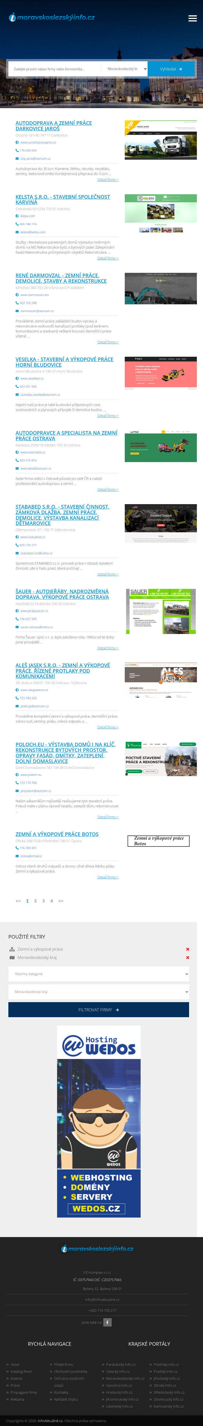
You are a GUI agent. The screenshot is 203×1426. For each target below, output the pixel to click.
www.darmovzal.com (35, 295)
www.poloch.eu (31, 774)
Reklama (17, 1399)
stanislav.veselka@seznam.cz (40, 394)
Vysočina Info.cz (119, 1385)
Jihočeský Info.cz (167, 1378)
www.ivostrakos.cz (33, 452)
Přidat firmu (63, 1364)
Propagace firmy (24, 1392)
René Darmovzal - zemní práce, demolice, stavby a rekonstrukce (61, 278)
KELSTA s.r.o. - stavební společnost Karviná (63, 199)
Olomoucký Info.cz (169, 1399)
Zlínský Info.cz (165, 1385)
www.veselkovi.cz (32, 378)
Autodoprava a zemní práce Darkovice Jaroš (54, 126)
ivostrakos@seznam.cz (36, 468)
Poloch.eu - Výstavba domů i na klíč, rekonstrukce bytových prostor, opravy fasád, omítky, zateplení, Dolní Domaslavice (66, 752)
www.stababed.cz (33, 537)
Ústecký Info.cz (118, 1371)
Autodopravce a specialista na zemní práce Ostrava (67, 435)
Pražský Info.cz (165, 1371)
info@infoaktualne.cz (102, 1299)
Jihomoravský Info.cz (122, 1399)
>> (60, 900)
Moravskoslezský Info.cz (125, 1378)
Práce (15, 1385)
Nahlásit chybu (66, 1399)
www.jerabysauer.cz (34, 611)
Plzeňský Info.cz (166, 1364)
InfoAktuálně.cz (50, 1420)
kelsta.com (28, 216)
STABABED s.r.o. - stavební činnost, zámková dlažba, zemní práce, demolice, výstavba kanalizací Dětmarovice (62, 514)
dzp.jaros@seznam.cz (35, 158)
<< (18, 900)
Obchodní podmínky (70, 1371)
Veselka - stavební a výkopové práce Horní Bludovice (64, 362)
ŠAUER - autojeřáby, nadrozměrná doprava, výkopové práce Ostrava (62, 594)
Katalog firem (21, 1371)
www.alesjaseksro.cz (34, 690)
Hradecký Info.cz (119, 1392)
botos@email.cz (31, 856)
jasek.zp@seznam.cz (35, 706)
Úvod (15, 1364)
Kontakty (61, 1392)
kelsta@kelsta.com (33, 232)
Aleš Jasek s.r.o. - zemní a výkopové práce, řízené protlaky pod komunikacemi (63, 671)
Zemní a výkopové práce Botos (57, 834)
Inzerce (16, 1378)
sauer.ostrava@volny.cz (37, 627)
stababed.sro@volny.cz (36, 553)
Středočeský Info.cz (169, 1392)
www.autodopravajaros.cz (38, 142)
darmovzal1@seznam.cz (37, 311)
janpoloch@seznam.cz (36, 791)
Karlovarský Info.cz (169, 1406)
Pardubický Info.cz (121, 1364)
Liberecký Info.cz (119, 1406)
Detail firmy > (107, 179)
